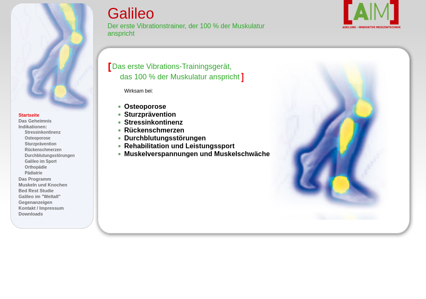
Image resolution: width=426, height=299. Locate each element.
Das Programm (35, 178)
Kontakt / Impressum (41, 208)
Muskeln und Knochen (43, 184)
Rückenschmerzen (43, 149)
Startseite (29, 115)
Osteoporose (38, 138)
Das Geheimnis (35, 120)
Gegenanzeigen (35, 202)
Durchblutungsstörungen (50, 155)
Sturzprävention (41, 144)
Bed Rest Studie (36, 190)
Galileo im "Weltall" (40, 196)
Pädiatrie (33, 173)
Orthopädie (36, 167)
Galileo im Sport (41, 161)
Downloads (31, 213)
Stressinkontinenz (43, 132)
